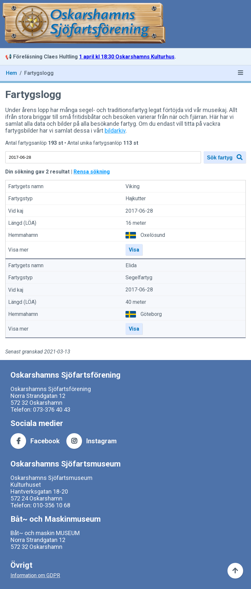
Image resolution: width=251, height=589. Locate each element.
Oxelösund (153, 235)
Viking (133, 186)
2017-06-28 (139, 211)
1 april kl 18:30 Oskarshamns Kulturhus (127, 57)
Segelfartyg (139, 277)
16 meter (136, 223)
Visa (134, 250)
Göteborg (151, 314)
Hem (11, 73)
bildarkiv (115, 130)
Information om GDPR (35, 575)
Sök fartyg (225, 157)
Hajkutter (136, 199)
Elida (131, 265)
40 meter (136, 302)
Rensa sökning (92, 172)
